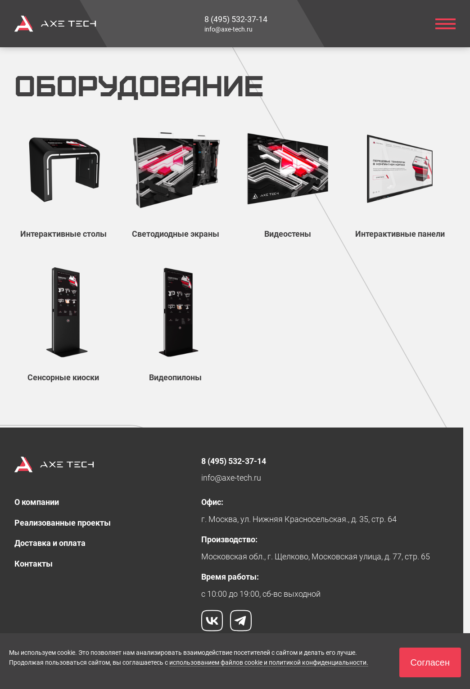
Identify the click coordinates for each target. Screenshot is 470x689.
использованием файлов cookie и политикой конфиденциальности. (268, 662)
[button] (430, 662)
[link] (235, 19)
